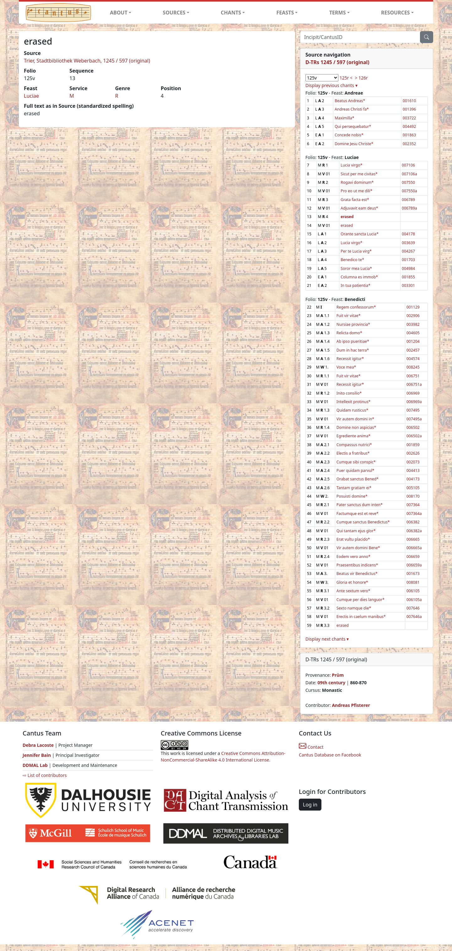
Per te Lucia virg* (356, 251)
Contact (311, 747)
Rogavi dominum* (357, 182)
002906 (413, 315)
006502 (413, 427)
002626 (413, 453)
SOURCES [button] (174, 12)
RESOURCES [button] (395, 12)
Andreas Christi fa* (352, 109)
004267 (408, 251)
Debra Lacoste (38, 745)
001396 (409, 109)
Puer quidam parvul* (355, 470)
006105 (413, 590)
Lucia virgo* (351, 165)
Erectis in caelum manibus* (361, 616)
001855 (408, 277)
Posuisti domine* (352, 496)
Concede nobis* (349, 135)
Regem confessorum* (356, 307)
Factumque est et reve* (357, 513)
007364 (413, 504)
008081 (413, 582)
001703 (408, 259)
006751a (414, 384)
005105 (413, 487)
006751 (413, 376)
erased (347, 225)
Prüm (338, 675)
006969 (413, 393)
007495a (414, 419)
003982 (413, 324)
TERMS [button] (337, 12)
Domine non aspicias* (356, 427)
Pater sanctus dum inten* (359, 504)
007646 (413, 608)
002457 (413, 350)
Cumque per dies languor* (360, 599)
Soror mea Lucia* (356, 268)
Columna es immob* (359, 277)
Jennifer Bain (37, 755)
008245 (413, 367)
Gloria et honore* (352, 582)
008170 (413, 496)
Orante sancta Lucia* (360, 234)
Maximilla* (344, 118)
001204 (413, 341)
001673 (413, 573)
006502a (414, 436)
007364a (414, 513)
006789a (409, 208)
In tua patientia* (355, 285)
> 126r (361, 78)
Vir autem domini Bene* (358, 547)
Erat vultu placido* (353, 539)
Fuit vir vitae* (348, 315)
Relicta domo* (349, 333)
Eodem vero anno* (353, 556)
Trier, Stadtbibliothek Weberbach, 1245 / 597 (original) (87, 60)
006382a (414, 530)
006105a (414, 599)
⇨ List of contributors (45, 775)
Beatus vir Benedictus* (357, 573)
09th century (331, 683)
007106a (409, 174)
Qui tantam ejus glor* (356, 530)
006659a (414, 565)
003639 (408, 242)
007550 (408, 182)
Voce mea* (346, 367)
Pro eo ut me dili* (356, 191)
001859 (413, 444)
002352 (409, 143)
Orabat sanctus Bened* (357, 479)
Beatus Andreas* (350, 100)
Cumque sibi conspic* (356, 462)
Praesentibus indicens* (357, 565)
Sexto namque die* (353, 608)
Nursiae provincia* (353, 324)
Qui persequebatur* (353, 126)
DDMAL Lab (35, 765)
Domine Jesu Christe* (354, 143)
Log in (310, 804)
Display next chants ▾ (327, 639)
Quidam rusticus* (352, 410)
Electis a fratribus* (353, 453)
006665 (413, 539)
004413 (413, 470)
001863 (409, 135)
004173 (413, 479)
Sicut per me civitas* (359, 174)
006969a (414, 401)
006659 (413, 556)
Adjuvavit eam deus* (359, 208)
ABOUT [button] (118, 12)
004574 (413, 358)
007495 (413, 410)
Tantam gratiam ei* (353, 487)
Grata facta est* (355, 199)
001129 (413, 307)
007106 (408, 165)
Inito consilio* (349, 393)
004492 (409, 126)
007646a (414, 616)
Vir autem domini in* (355, 419)
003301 (408, 285)
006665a (414, 547)
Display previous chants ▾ (331, 85)
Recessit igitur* (350, 358)
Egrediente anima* (353, 436)
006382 (413, 522)
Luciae (31, 95)
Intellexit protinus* (353, 401)
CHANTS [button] (231, 12)
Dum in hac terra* (352, 350)
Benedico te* (352, 259)
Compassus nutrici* (354, 444)
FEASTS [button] (285, 12)
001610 (409, 100)
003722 (409, 118)
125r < (346, 78)
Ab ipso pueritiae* (352, 341)
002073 (413, 462)
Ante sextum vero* (353, 590)
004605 (413, 333)
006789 (408, 199)
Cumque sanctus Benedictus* (363, 522)
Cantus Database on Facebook (330, 755)
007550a (409, 191)
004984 (408, 268)
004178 (408, 234)
